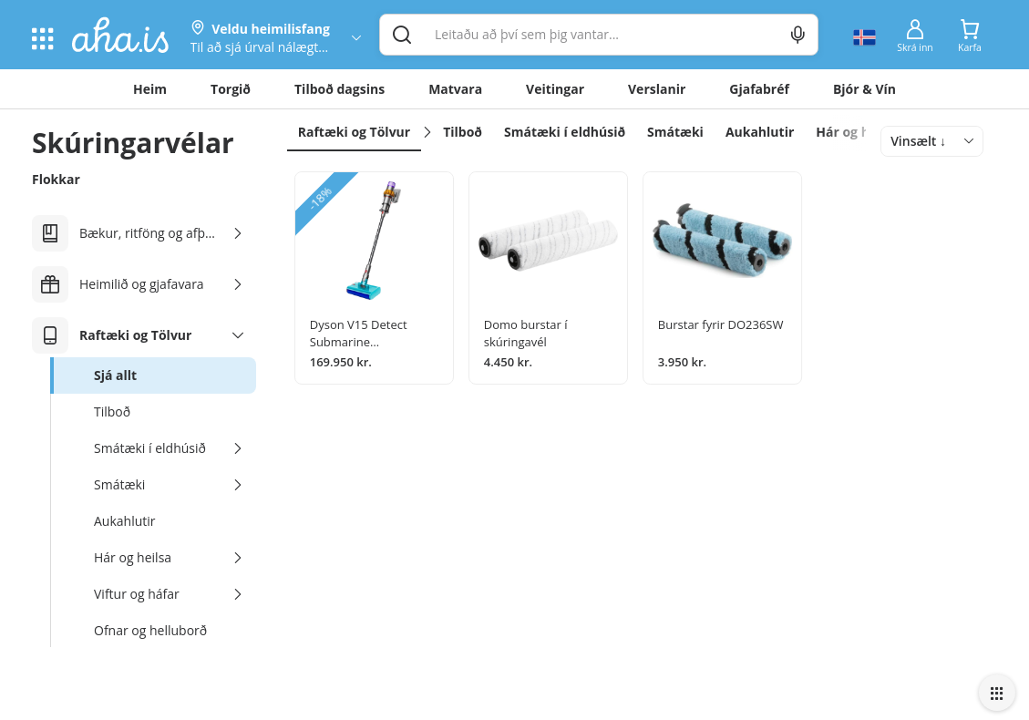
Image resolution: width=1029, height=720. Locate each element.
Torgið (231, 89)
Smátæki (675, 131)
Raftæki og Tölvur (354, 131)
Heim (150, 89)
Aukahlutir (759, 131)
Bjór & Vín (864, 89)
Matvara (455, 89)
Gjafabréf (759, 89)
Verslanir (656, 89)
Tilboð (462, 131)
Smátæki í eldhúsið (564, 131)
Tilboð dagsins (339, 89)
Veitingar (555, 89)
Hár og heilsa (857, 131)
